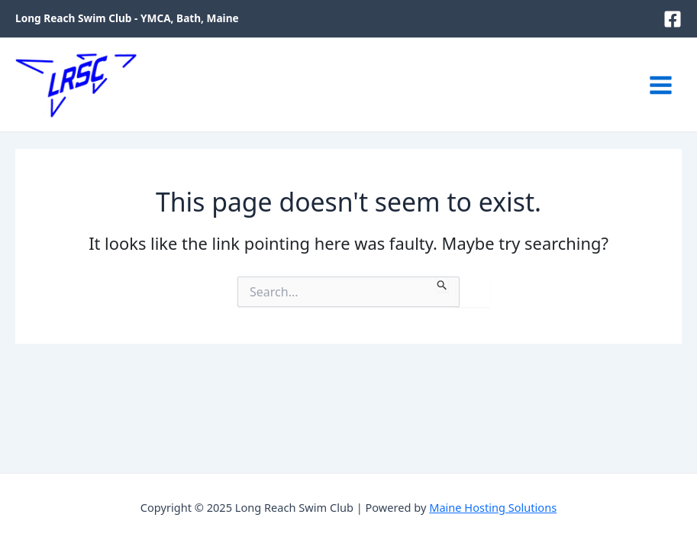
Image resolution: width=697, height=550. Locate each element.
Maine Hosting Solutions (493, 507)
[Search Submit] (442, 284)
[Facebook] (672, 19)
